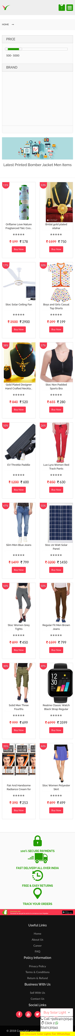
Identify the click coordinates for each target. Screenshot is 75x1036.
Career (37, 945)
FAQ (37, 951)
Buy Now (19, 249)
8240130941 (49, 1027)
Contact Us (37, 998)
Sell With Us (37, 992)
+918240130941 (61, 1019)
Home (37, 933)
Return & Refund (37, 978)
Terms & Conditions (37, 972)
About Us (37, 939)
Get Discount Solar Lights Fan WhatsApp (45, 1033)
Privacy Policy (37, 966)
